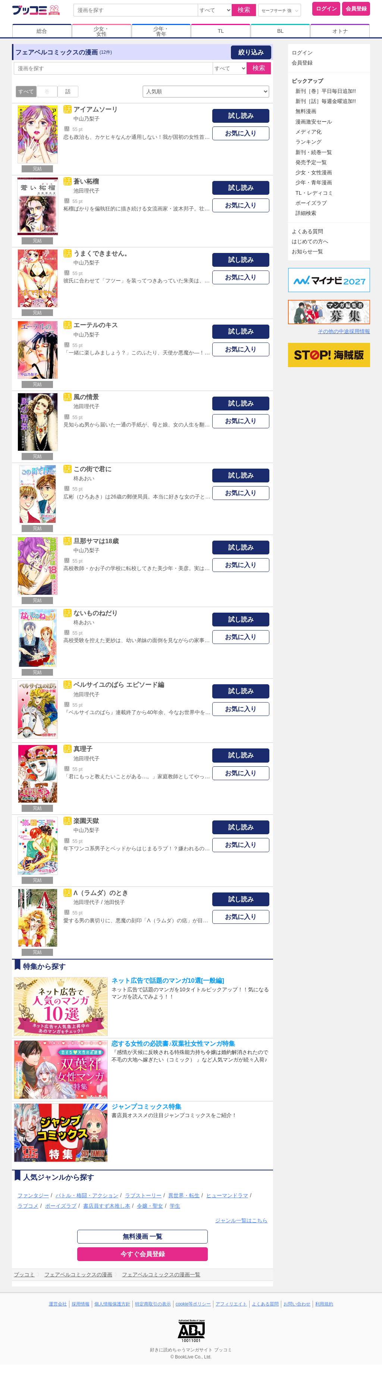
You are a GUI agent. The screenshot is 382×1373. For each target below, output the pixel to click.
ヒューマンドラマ (227, 1195)
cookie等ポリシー (193, 1304)
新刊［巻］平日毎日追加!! (325, 91)
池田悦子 (114, 902)
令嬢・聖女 (150, 1206)
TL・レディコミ (314, 193)
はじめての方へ (310, 241)
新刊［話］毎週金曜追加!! (325, 101)
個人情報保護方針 (112, 1304)
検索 (244, 9)
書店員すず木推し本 (106, 1206)
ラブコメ (28, 1206)
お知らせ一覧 (307, 251)
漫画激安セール (313, 122)
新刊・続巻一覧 (313, 152)
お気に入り (241, 133)
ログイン (326, 9)
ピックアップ (307, 81)
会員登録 (356, 9)
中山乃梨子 (86, 119)
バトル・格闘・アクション (87, 1195)
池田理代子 (86, 191)
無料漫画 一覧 (143, 1236)
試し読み (241, 115)
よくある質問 (307, 231)
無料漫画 (305, 111)
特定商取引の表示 (153, 1304)
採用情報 (81, 1304)
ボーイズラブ (60, 1206)
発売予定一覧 (311, 162)
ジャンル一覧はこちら (241, 1220)
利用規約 (324, 1304)
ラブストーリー (143, 1195)
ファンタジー (33, 1195)
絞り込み (251, 52)
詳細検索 (305, 213)
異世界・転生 (184, 1195)
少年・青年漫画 (313, 182)
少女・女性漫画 (313, 172)
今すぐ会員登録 (142, 1254)
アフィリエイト (231, 1304)
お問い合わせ (297, 1304)
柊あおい (83, 478)
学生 (175, 1206)
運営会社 (58, 1304)
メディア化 (308, 132)
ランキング (308, 142)
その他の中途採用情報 (344, 331)
